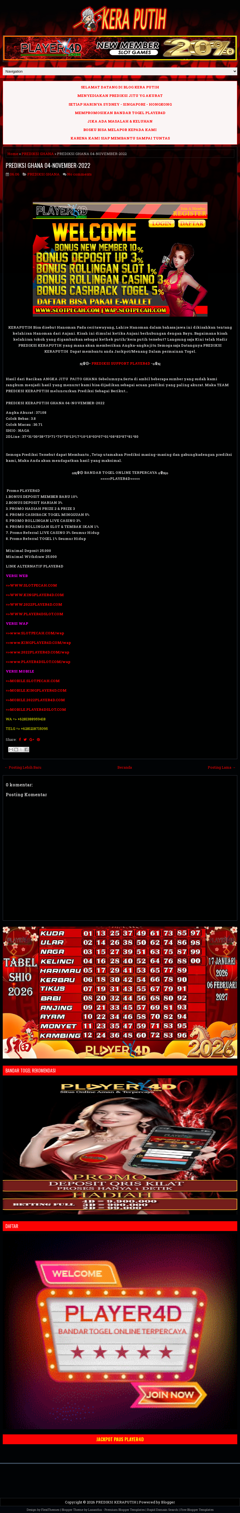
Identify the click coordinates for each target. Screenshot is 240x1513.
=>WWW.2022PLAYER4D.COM (34, 604)
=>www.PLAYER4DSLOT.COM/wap (38, 661)
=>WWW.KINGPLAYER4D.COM (35, 594)
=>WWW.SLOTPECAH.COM (31, 585)
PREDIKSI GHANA (38, 153)
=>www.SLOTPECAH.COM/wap (35, 633)
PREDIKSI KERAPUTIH (116, 1502)
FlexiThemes (50, 1510)
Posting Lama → (222, 767)
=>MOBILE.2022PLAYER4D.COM (35, 699)
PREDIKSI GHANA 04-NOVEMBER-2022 (48, 165)
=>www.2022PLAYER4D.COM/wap (37, 652)
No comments (79, 174)
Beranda (124, 767)
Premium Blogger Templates (125, 1510)
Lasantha (95, 1510)
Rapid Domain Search (162, 1510)
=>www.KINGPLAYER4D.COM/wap (38, 642)
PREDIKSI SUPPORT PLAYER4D (120, 363)
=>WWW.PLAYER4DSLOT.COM (34, 613)
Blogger (168, 1502)
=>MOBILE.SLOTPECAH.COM (33, 680)
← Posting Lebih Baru (22, 767)
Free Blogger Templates (197, 1510)
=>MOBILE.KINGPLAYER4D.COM (36, 690)
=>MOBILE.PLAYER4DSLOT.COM (36, 709)
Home (12, 153)
